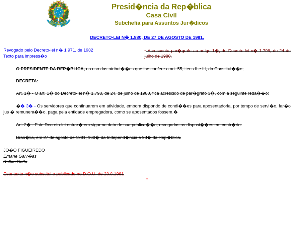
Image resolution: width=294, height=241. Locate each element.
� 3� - (28, 105)
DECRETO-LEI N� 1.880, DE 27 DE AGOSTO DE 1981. (147, 37)
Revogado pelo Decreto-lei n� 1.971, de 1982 (48, 50)
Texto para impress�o (25, 56)
